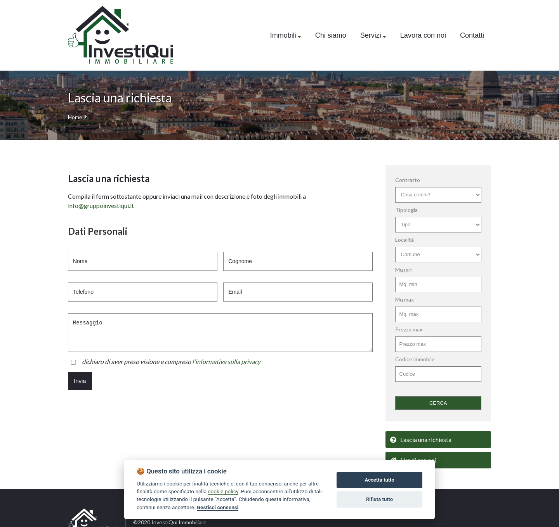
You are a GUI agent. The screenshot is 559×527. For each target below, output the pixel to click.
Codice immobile (415, 359)
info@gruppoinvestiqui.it (101, 205)
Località (404, 239)
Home (75, 117)
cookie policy (223, 491)
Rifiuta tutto (379, 499)
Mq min (404, 269)
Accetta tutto (379, 480)
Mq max (404, 299)
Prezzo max (408, 329)
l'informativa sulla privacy (226, 361)
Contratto (407, 180)
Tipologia (406, 209)
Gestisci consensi (217, 507)
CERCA (438, 403)
